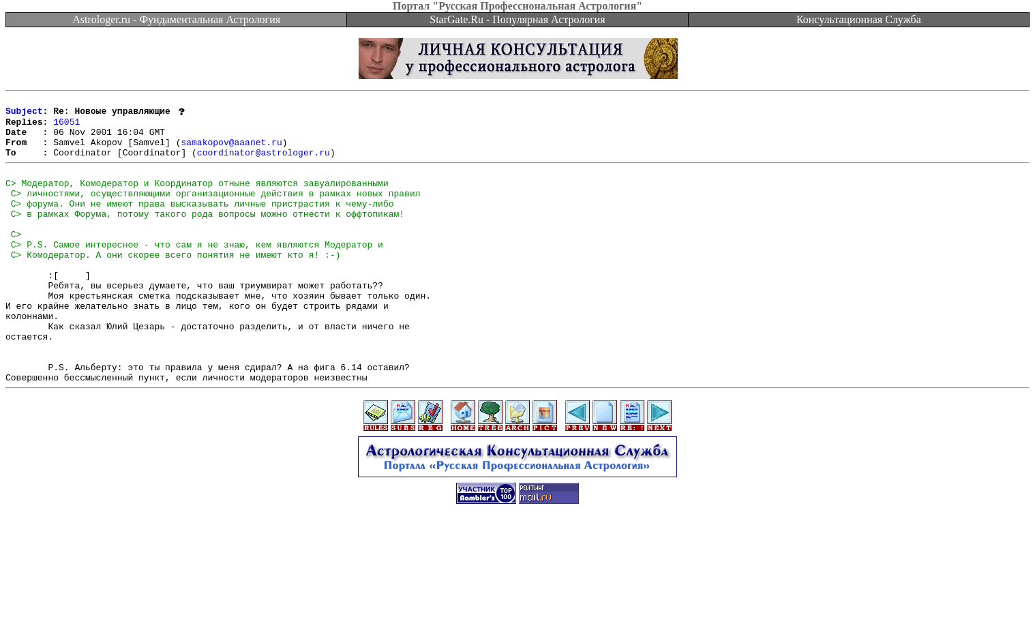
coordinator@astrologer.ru (263, 164)
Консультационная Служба (858, 19)
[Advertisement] (517, 599)
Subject (24, 114)
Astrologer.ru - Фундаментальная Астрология (176, 19)
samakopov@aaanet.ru (231, 151)
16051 (66, 127)
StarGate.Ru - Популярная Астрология (517, 19)
